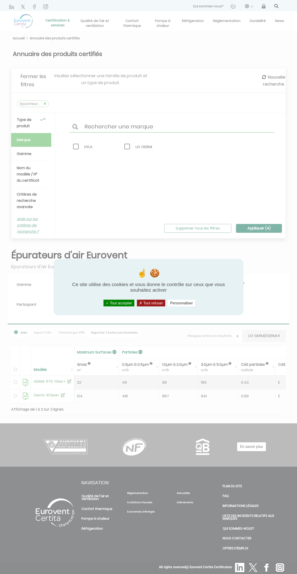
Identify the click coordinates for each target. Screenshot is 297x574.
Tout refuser (151, 303)
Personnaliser (181, 303)
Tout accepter (119, 303)
